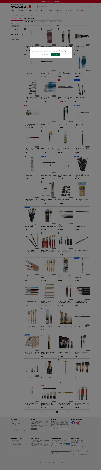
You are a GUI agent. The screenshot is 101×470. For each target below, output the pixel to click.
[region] (51, 52)
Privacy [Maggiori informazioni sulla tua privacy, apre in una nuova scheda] (64, 51)
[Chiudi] (70, 48)
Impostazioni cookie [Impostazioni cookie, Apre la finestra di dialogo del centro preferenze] (46, 54)
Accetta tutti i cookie (55, 54)
